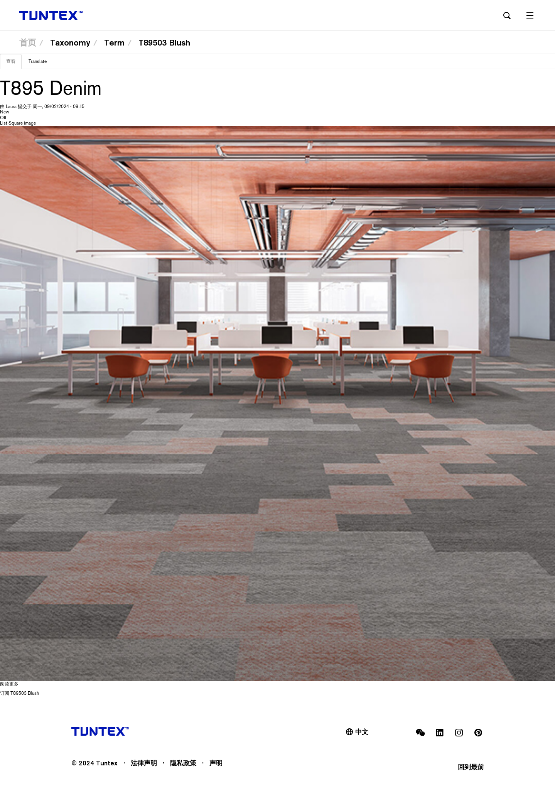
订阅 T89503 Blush (19, 693)
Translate (38, 61)
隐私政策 (183, 763)
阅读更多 (9, 684)
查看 (14, 63)
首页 (27, 42)
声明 (216, 763)
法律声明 (144, 763)
